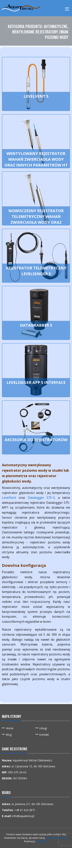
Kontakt (44, 734)
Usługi (43, 728)
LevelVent (9, 497)
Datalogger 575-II (41, 497)
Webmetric (42, 841)
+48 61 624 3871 (24, 810)
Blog (9, 734)
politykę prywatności (57, 837)
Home (9, 728)
